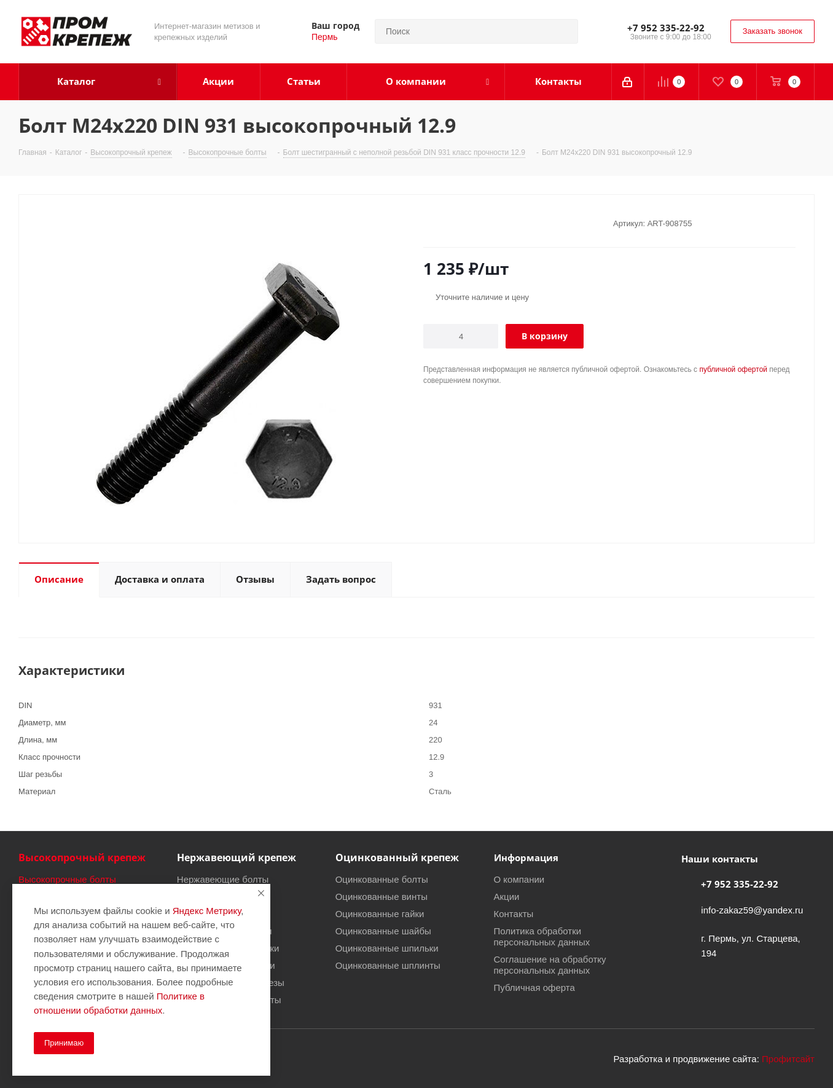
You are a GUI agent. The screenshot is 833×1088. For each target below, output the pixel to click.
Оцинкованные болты (381, 879)
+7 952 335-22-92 (666, 27)
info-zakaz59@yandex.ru (752, 910)
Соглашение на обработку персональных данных (550, 964)
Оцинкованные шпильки (387, 948)
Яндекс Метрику (207, 910)
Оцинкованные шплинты (387, 965)
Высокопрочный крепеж (82, 857)
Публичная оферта (534, 987)
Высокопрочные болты (67, 879)
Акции (507, 896)
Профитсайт (788, 1058)
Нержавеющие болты (223, 879)
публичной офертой (733, 369)
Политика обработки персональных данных (542, 936)
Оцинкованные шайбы (383, 930)
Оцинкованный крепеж (397, 857)
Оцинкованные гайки (379, 913)
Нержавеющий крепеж (236, 857)
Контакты (514, 913)
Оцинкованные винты (381, 896)
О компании (519, 879)
